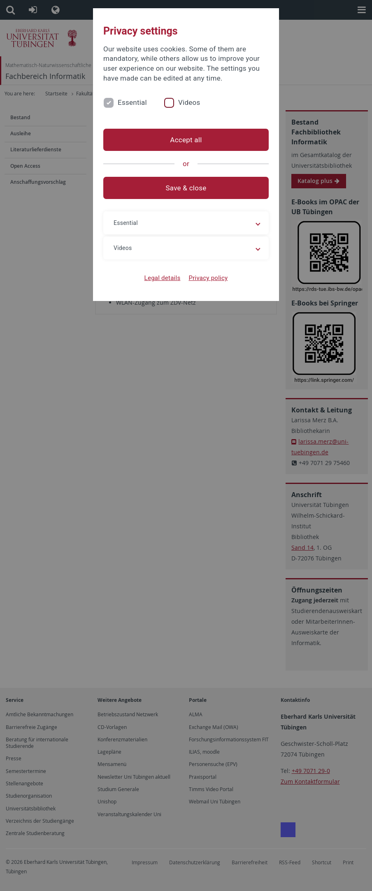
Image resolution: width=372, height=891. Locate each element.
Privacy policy (208, 278)
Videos (189, 102)
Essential (132, 102)
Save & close (186, 188)
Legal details (162, 278)
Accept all (186, 140)
